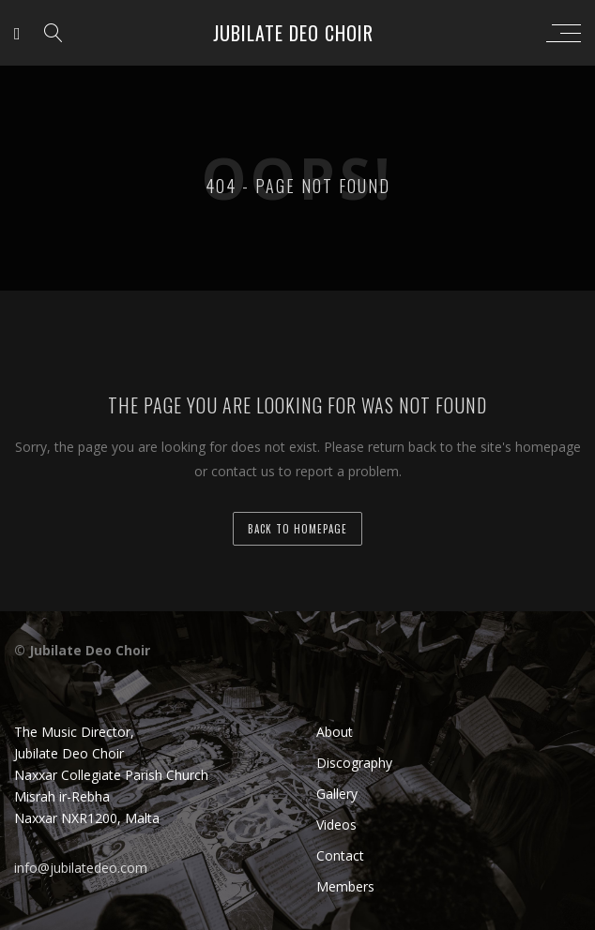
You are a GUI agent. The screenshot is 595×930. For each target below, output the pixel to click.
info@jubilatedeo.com (80, 868)
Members (345, 886)
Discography (354, 763)
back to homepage (297, 528)
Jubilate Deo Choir (293, 33)
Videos (336, 824)
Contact (340, 855)
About (334, 732)
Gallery (337, 793)
